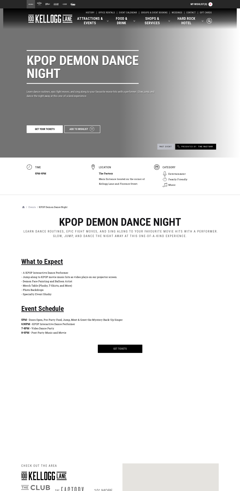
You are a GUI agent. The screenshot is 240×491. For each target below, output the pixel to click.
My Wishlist (201, 4)
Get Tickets (120, 348)
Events (32, 207)
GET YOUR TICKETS (45, 129)
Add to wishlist (79, 129)
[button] (92, 22)
